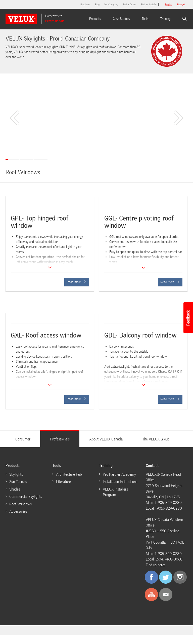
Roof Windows (20, 504)
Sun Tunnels (18, 481)
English (168, 4)
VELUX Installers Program (115, 492)
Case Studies (121, 19)
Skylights (16, 474)
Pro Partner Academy (119, 474)
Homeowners (53, 16)
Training (165, 19)
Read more (76, 282)
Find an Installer (149, 4)
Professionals (54, 21)
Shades (14, 489)
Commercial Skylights (25, 496)
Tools (145, 19)
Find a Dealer (129, 4)
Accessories (18, 511)
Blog (97, 4)
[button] (188, 317)
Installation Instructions (120, 481)
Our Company (111, 4)
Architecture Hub (69, 474)
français (181, 4)
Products (95, 19)
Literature (63, 481)
